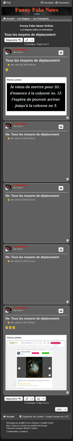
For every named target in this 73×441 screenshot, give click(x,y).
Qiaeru (35, 428)
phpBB (21, 423)
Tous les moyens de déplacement (29, 34)
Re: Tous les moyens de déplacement (32, 134)
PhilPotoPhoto (20, 50)
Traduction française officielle (18, 428)
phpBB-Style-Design (39, 426)
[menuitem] (7, 2)
